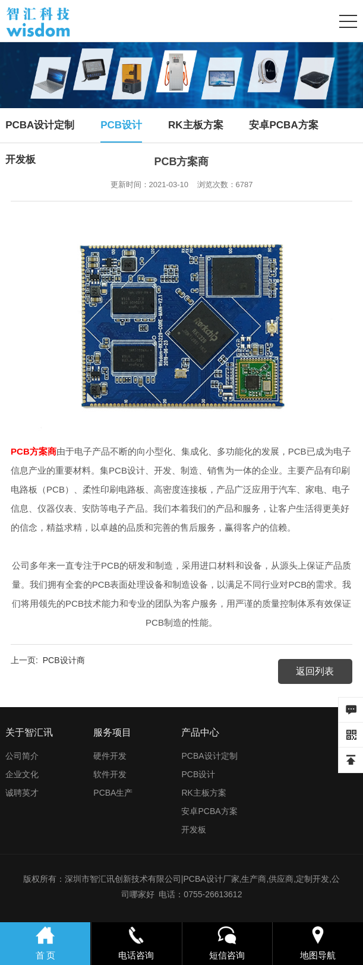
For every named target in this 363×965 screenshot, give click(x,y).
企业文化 (22, 774)
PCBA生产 (112, 792)
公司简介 (22, 756)
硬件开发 (110, 756)
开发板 (20, 159)
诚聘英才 (22, 792)
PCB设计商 (64, 660)
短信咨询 (227, 942)
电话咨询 (136, 942)
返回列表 (315, 671)
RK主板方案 (195, 125)
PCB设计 (121, 125)
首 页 (46, 942)
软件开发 (110, 774)
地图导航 (318, 942)
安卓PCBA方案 (283, 125)
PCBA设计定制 (39, 125)
